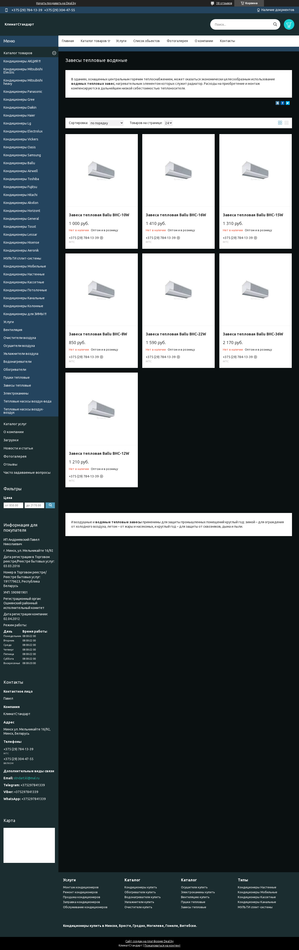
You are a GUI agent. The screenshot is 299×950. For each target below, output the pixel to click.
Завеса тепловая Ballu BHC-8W (98, 334)
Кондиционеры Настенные (24, 274)
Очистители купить (138, 907)
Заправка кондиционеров (81, 902)
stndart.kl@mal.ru (26, 778)
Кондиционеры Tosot (20, 226)
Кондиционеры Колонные (23, 306)
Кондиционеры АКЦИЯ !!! (22, 61)
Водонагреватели (18, 361)
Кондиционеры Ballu (19, 163)
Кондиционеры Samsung (22, 155)
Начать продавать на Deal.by (56, 3)
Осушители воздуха (19, 346)
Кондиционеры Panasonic (23, 91)
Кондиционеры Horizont (22, 211)
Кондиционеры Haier (19, 115)
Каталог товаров (94, 41)
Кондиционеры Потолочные (25, 290)
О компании (204, 41)
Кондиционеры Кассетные (24, 282)
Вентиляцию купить (195, 897)
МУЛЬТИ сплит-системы (22, 258)
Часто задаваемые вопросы (27, 472)
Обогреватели (15, 369)
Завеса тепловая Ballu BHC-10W (99, 215)
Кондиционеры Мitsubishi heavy (23, 81)
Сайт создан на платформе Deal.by (149, 941)
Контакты (227, 41)
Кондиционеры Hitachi (20, 195)
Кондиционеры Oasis (20, 147)
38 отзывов (224, 3)
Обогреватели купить (140, 892)
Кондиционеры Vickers (21, 139)
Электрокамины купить (198, 892)
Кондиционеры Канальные (24, 298)
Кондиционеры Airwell (21, 171)
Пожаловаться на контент (162, 945)
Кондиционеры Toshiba (21, 179)
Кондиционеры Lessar (20, 234)
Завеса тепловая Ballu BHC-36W (253, 334)
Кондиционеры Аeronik (21, 250)
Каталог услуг (15, 424)
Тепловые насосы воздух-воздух (24, 410)
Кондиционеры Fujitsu (20, 187)
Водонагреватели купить (143, 897)
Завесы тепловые (17, 385)
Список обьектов (146, 41)
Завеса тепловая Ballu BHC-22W (176, 334)
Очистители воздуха (20, 338)
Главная (68, 41)
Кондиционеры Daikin (20, 107)
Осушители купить (194, 887)
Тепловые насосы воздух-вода (27, 401)
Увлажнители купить (139, 902)
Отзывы (10, 464)
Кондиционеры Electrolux (23, 131)
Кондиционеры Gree (19, 99)
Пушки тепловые (17, 377)
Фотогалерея (177, 41)
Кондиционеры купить (141, 887)
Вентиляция (13, 330)
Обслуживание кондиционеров (85, 907)
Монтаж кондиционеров (81, 887)
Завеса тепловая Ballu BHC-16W (176, 215)
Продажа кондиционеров (81, 897)
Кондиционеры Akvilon (21, 203)
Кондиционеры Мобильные (25, 266)
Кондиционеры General (21, 219)
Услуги (121, 41)
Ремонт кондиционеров (80, 892)
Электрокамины (16, 393)
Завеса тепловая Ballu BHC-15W (253, 215)
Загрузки (11, 440)
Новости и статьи (18, 448)
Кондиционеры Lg (17, 123)
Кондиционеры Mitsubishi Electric (23, 70)
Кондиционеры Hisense (21, 242)
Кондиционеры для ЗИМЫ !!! (25, 314)
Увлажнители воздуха (21, 354)
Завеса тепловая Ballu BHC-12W (99, 453)
